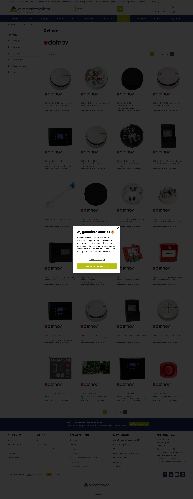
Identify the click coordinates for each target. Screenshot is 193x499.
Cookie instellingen (97, 260)
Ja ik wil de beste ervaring (97, 266)
